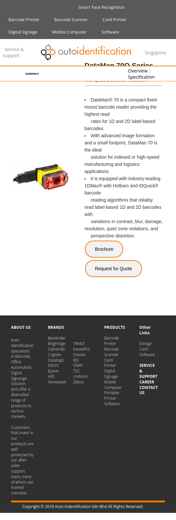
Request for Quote (113, 268)
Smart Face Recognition (102, 7)
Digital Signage (22, 32)
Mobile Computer (69, 32)
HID (51, 376)
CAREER (146, 382)
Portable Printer (111, 395)
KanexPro (81, 349)
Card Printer (115, 19)
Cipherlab (56, 349)
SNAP (77, 365)
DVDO (53, 365)
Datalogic (56, 360)
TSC (76, 371)
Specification (141, 77)
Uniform (80, 376)
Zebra (78, 382)
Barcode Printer (23, 19)
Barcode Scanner (71, 19)
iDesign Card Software (147, 349)
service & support (13, 52)
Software (110, 32)
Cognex (54, 354)
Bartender (57, 338)
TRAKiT (79, 343)
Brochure (104, 249)
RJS (76, 360)
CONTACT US (148, 390)
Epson (53, 371)
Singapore (155, 52)
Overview (138, 71)
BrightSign (57, 343)
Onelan (79, 354)
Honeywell (57, 382)
